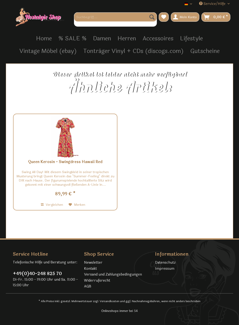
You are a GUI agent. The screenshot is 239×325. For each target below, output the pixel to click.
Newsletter (93, 262)
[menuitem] (115, 19)
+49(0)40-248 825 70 (37, 273)
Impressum (164, 268)
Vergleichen (52, 204)
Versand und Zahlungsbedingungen (113, 274)
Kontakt (90, 268)
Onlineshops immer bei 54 (119, 311)
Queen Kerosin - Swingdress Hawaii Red (65, 162)
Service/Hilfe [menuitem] (212, 4)
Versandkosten (109, 301)
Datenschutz (165, 262)
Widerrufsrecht (97, 280)
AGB (87, 286)
